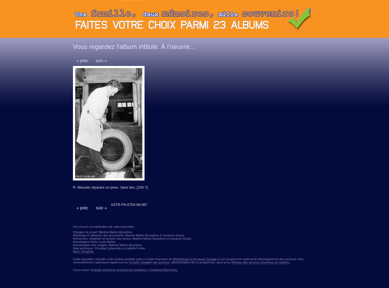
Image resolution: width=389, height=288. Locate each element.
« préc (82, 60)
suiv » (101, 60)
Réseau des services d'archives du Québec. (261, 262)
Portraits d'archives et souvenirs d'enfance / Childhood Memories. (134, 270)
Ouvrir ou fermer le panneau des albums (194, 20)
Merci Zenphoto (83, 251)
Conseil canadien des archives (149, 262)
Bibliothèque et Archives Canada (194, 259)
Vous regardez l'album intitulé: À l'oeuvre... (134, 46)
